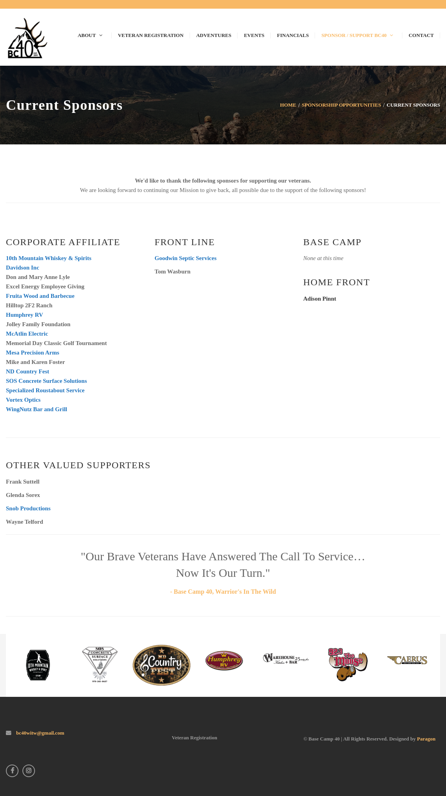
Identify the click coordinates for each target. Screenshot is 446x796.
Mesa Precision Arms (32, 352)
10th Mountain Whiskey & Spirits (48, 258)
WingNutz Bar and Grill (36, 409)
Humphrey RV (24, 315)
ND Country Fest (27, 371)
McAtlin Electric (27, 334)
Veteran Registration (194, 738)
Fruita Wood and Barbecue (40, 296)
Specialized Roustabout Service (45, 390)
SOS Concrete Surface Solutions (46, 381)
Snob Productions (28, 508)
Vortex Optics (23, 400)
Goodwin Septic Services (186, 258)
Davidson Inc (22, 267)
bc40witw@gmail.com (39, 733)
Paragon (426, 739)
